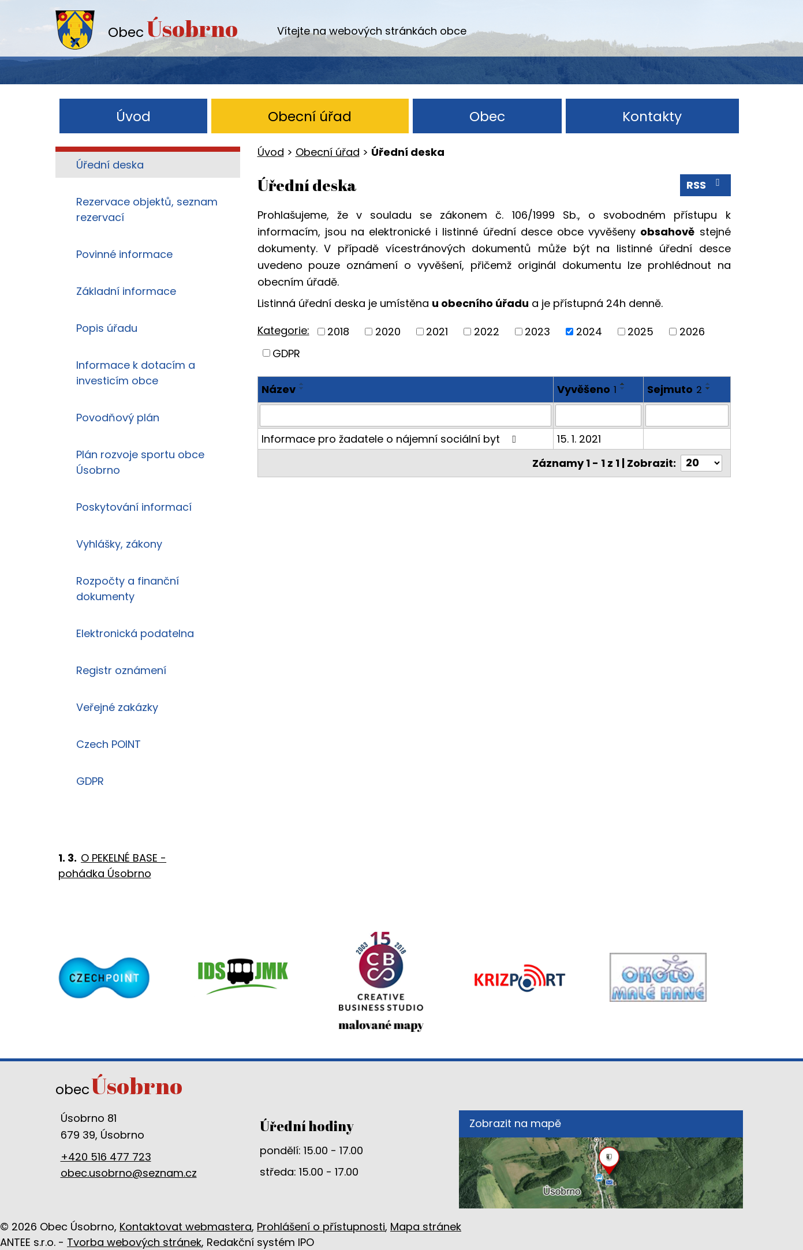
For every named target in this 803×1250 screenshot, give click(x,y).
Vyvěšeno (587, 389)
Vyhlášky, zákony (119, 544)
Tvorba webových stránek (134, 1242)
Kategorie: (283, 330)
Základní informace (126, 291)
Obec (487, 116)
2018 (338, 331)
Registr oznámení (121, 670)
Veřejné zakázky (117, 707)
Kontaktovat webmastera (185, 1226)
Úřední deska (110, 165)
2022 (486, 331)
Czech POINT (108, 744)
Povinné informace (124, 254)
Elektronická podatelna (135, 633)
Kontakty (652, 116)
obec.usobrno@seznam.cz (129, 1173)
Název (279, 389)
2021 (437, 331)
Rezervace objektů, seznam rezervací (147, 209)
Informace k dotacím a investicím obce (135, 373)
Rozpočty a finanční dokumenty (127, 589)
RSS (705, 184)
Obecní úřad (310, 116)
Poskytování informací (134, 507)
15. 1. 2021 (579, 439)
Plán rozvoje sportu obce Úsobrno (140, 462)
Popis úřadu (106, 328)
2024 (589, 331)
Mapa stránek (425, 1226)
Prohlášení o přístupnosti (321, 1226)
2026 (692, 331)
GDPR (286, 353)
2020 (388, 331)
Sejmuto (674, 389)
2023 (537, 331)
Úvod (133, 116)
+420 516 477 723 (106, 1157)
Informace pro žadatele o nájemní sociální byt (391, 439)
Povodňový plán (117, 417)
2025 (640, 331)
